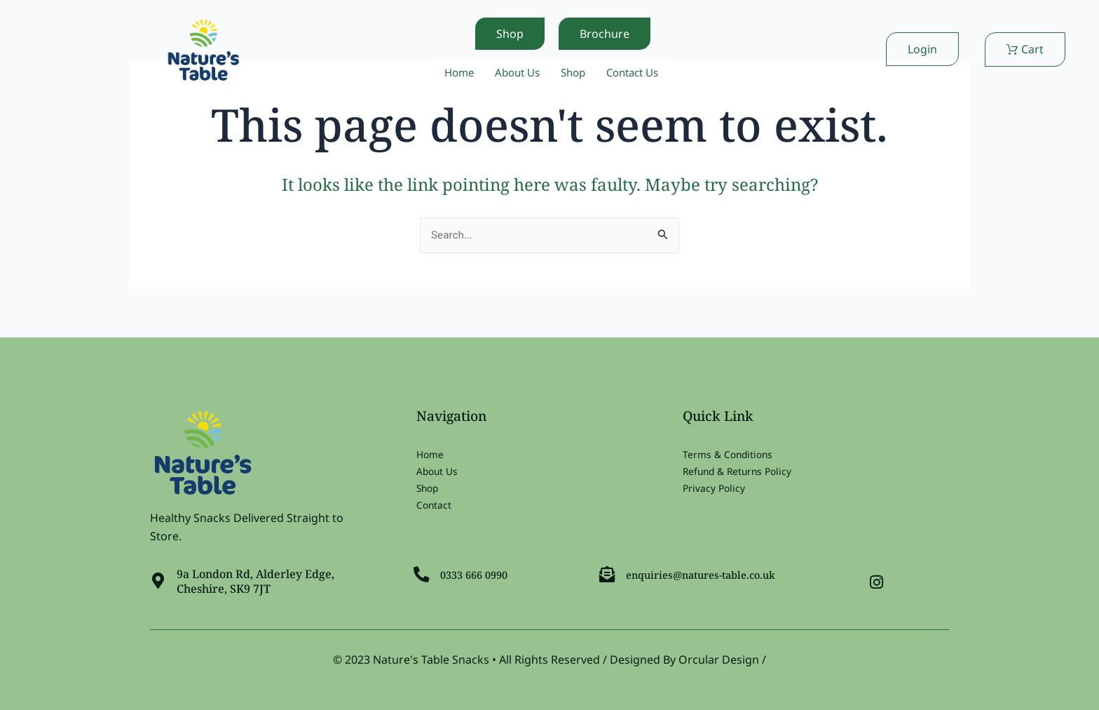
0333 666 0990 (479, 572)
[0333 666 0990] (423, 572)
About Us (514, 73)
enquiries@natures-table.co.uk (710, 572)
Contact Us (637, 73)
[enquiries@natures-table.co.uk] (608, 572)
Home (453, 73)
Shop (573, 73)
